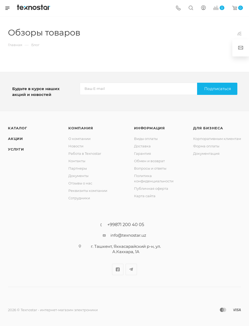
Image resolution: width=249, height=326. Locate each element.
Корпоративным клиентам (217, 138)
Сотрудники (79, 198)
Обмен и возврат (149, 161)
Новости (75, 146)
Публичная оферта (151, 188)
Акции (15, 138)
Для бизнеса (208, 128)
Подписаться (217, 88)
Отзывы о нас (80, 183)
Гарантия (142, 153)
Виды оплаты (146, 138)
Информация (149, 128)
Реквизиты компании (87, 190)
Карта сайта (144, 196)
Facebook (117, 269)
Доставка (142, 146)
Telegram (131, 269)
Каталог (17, 128)
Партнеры (77, 168)
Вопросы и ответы (150, 168)
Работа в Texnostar (84, 153)
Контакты (76, 161)
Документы (78, 176)
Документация (206, 153)
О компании (79, 138)
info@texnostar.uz (128, 235)
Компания (80, 128)
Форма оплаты (206, 146)
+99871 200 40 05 (125, 225)
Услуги (16, 149)
